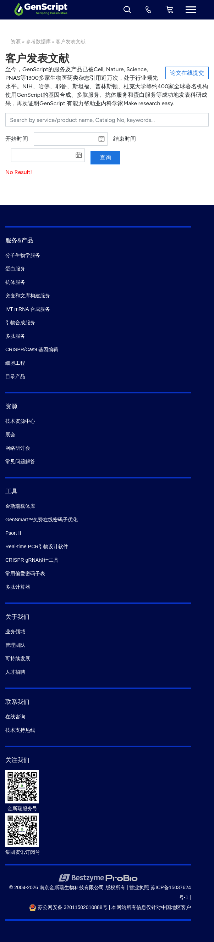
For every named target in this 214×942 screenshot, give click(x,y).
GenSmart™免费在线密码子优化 (41, 519)
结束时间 (124, 138)
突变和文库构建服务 (27, 295)
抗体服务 (15, 282)
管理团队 (15, 645)
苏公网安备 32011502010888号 (68, 907)
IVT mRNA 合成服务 (27, 309)
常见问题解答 (20, 461)
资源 (16, 41)
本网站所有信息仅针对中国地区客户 (151, 907)
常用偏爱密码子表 (25, 573)
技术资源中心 (20, 421)
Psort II (13, 533)
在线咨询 (15, 716)
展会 (10, 434)
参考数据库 (38, 41)
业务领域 (15, 631)
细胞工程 (15, 363)
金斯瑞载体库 (20, 506)
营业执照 (139, 887)
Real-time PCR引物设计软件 (36, 546)
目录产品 (15, 376)
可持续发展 (17, 658)
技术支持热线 (20, 730)
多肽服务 (15, 336)
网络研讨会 (17, 448)
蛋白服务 (15, 268)
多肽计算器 (17, 587)
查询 (105, 157)
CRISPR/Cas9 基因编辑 (31, 349)
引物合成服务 (20, 322)
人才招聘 (15, 672)
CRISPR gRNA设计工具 (32, 560)
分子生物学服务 (22, 255)
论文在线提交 (187, 73)
